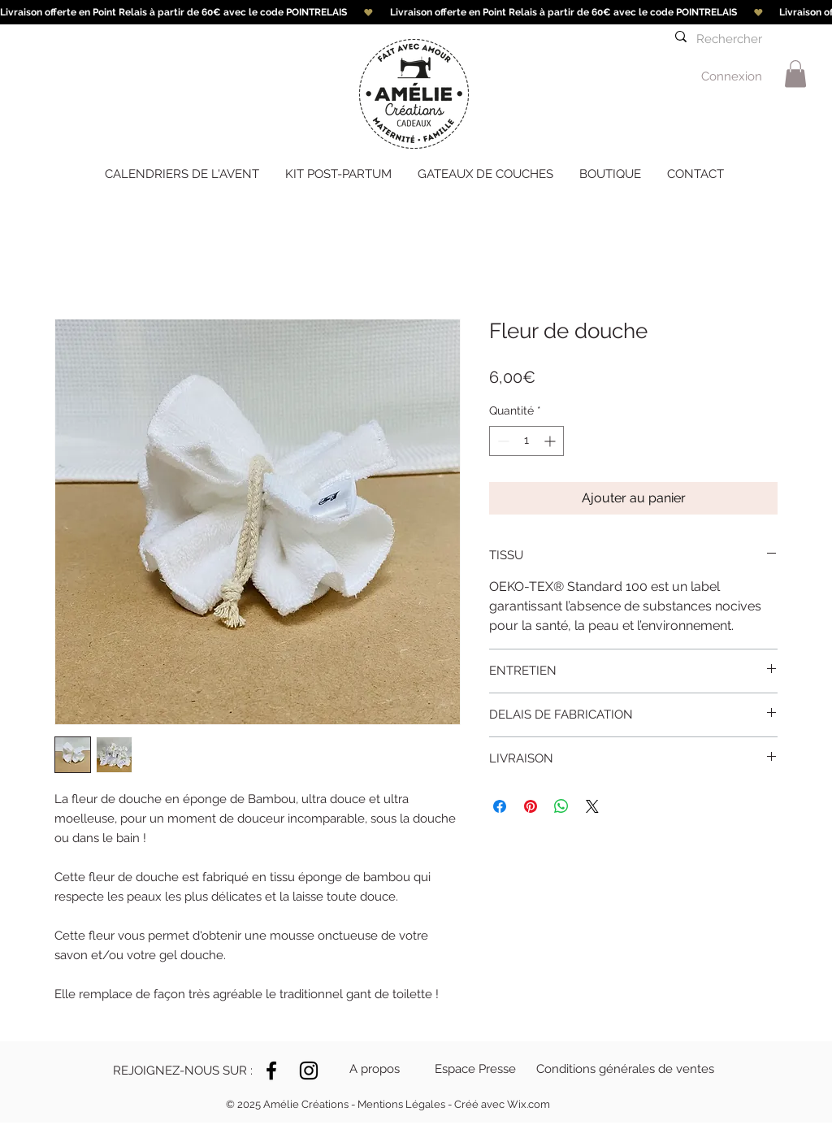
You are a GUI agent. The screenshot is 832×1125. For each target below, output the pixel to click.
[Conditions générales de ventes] (625, 1069)
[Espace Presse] (477, 1069)
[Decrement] (502, 441)
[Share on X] (592, 806)
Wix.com (528, 1104)
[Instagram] (309, 1070)
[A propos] (381, 1069)
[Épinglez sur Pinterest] (530, 806)
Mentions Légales (401, 1104)
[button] (174, 1070)
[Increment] (551, 441)
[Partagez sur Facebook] (499, 806)
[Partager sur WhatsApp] (561, 806)
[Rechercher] (734, 39)
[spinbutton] (526, 441)
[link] (795, 73)
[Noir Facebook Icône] (271, 1070)
